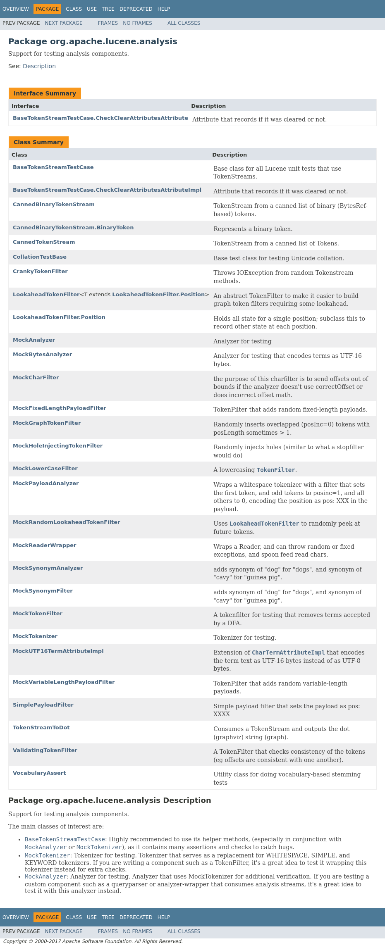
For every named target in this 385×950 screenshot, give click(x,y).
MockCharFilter (36, 377)
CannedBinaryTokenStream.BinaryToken (73, 227)
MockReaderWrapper (45, 545)
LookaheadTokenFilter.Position (158, 294)
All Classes (183, 23)
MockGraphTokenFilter (47, 423)
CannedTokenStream (44, 242)
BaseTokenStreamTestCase (53, 167)
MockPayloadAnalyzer (46, 483)
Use (92, 9)
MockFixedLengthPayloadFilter (59, 408)
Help (164, 9)
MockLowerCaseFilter (45, 468)
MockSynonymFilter (43, 591)
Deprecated (136, 9)
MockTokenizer (35, 636)
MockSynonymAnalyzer (48, 568)
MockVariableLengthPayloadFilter (64, 682)
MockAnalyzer (34, 340)
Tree (108, 9)
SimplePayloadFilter (43, 705)
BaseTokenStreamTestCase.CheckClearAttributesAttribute (100, 118)
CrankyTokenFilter (40, 271)
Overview (15, 9)
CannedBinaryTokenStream (54, 204)
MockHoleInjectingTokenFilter (58, 446)
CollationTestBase (40, 257)
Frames (108, 23)
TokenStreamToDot (41, 727)
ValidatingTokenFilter (45, 750)
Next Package (64, 23)
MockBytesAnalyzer (42, 354)
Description (39, 66)
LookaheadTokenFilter (46, 294)
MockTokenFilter (37, 613)
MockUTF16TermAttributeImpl (58, 651)
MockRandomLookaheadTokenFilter (66, 522)
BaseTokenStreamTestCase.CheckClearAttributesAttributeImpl (107, 190)
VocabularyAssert (39, 773)
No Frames (137, 23)
